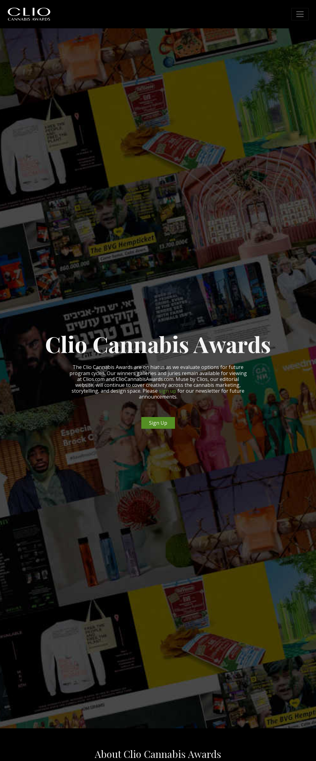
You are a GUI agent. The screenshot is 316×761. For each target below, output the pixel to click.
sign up (167, 390)
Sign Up (158, 422)
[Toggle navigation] (300, 14)
